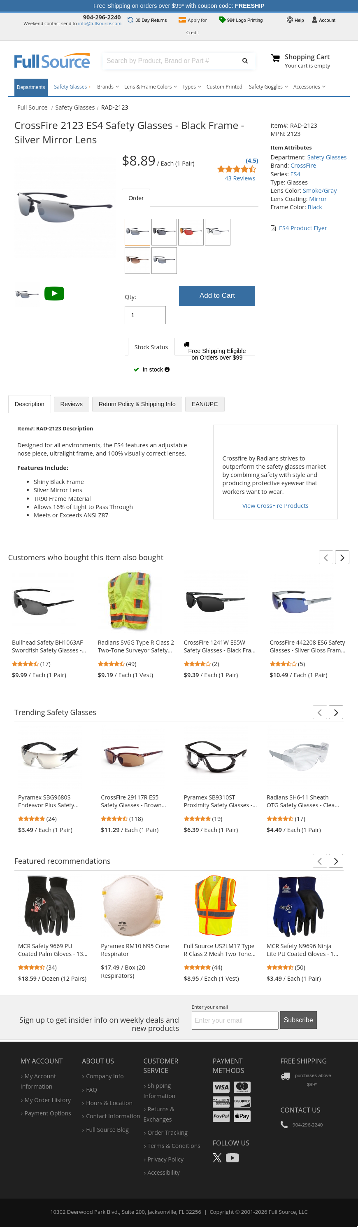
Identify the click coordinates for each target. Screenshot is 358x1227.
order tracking (168, 1132)
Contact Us (301, 1110)
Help (295, 20)
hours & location (109, 1103)
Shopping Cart (307, 56)
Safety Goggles (266, 86)
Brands (105, 86)
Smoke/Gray (320, 190)
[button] (326, 557)
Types (188, 86)
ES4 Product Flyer (303, 228)
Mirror (318, 199)
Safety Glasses (72, 86)
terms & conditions (174, 1146)
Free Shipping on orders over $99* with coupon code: (179, 5)
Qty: (130, 297)
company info (104, 1076)
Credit (193, 26)
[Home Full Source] (32, 107)
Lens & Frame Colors (148, 86)
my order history (48, 1100)
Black (314, 207)
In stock (151, 369)
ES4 (295, 174)
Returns (147, 20)
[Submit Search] (245, 61)
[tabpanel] (190, 299)
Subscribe (298, 1020)
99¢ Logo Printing (241, 21)
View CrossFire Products (275, 505)
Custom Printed (224, 86)
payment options (48, 1113)
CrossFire (303, 165)
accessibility (164, 1172)
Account (323, 20)
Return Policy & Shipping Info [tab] (137, 404)
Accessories (306, 86)
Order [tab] (136, 198)
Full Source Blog (107, 1130)
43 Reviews (240, 178)
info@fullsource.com (99, 23)
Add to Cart (217, 295)
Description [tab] (29, 404)
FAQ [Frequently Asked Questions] (91, 1090)
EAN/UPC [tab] (205, 404)
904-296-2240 (102, 17)
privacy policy (166, 1159)
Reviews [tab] (71, 404)
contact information (113, 1116)
